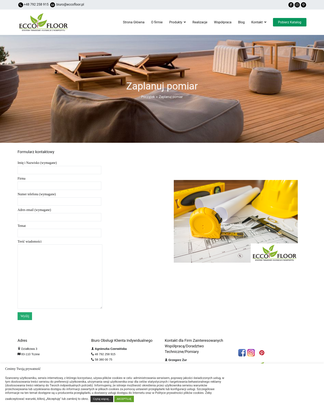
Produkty (175, 22)
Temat (59, 229)
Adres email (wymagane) (59, 213)
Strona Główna (134, 22)
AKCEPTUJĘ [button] (124, 398)
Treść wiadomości (60, 274)
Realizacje (199, 22)
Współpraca (223, 22)
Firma (59, 182)
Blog (241, 22)
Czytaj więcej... (102, 398)
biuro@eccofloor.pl (70, 4)
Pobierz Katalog (289, 22)
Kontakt (257, 22)
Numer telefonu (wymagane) (59, 197)
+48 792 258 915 (36, 4)
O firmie (157, 22)
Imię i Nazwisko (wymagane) (59, 166)
